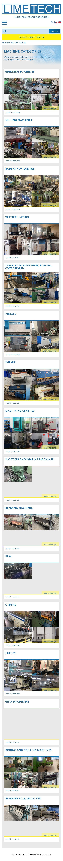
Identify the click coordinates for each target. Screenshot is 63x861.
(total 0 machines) (12, 742)
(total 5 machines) (12, 791)
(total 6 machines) (12, 258)
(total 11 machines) (13, 161)
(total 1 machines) (12, 500)
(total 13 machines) (13, 451)
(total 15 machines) (13, 209)
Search (54, 31)
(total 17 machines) (13, 354)
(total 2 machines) (12, 548)
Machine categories (22, 51)
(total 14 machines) (13, 112)
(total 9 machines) (12, 306)
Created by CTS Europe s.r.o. (41, 854)
